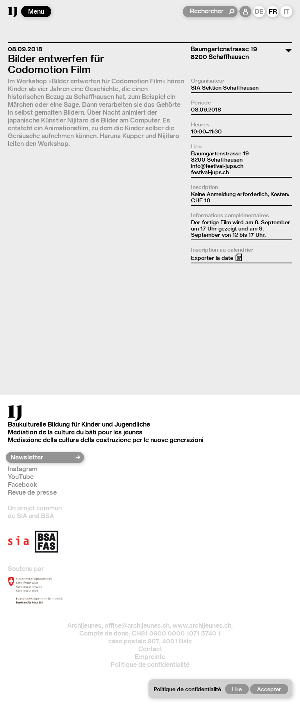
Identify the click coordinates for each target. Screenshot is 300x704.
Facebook (22, 485)
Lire (237, 689)
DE (259, 11)
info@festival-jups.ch (217, 165)
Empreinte (150, 657)
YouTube (21, 477)
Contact (150, 649)
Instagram (23, 469)
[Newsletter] (42, 457)
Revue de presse (32, 492)
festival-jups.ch (210, 172)
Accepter (269, 689)
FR (273, 11)
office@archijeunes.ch (137, 625)
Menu (36, 11)
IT (286, 11)
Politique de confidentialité (150, 665)
